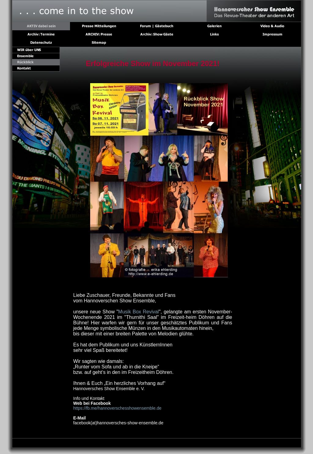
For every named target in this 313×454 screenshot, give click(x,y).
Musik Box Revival (138, 311)
